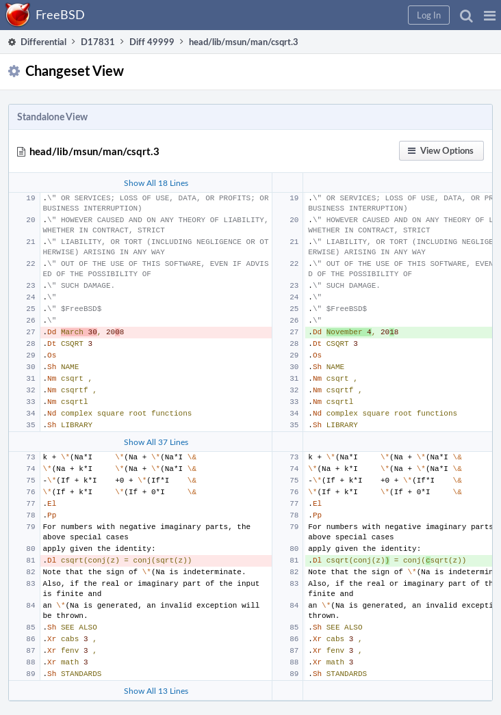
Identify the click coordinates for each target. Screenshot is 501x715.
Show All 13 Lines (156, 690)
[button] (489, 15)
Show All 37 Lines (156, 441)
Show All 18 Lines (156, 182)
